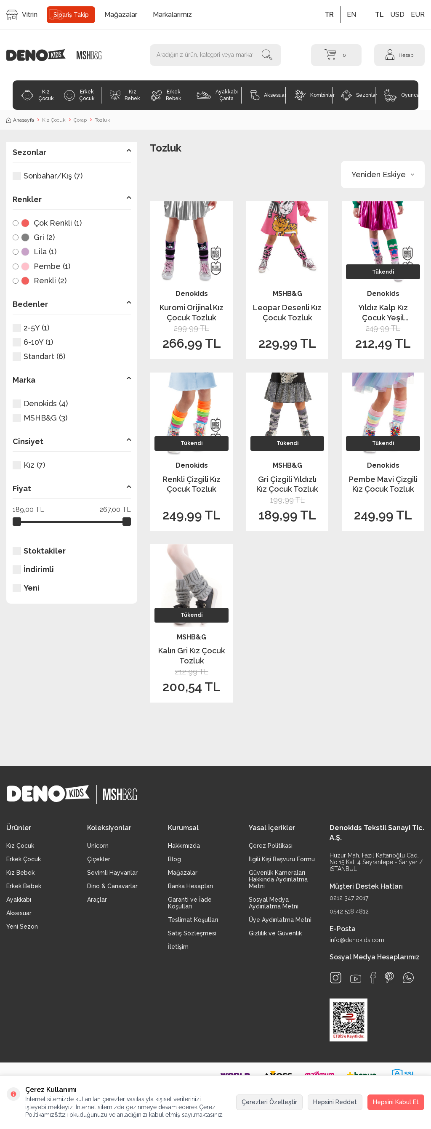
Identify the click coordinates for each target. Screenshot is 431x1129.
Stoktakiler (39, 550)
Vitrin (21, 15)
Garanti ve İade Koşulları (190, 903)
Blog (174, 859)
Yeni (26, 587)
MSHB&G (287, 294)
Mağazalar (120, 15)
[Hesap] (399, 55)
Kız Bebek (125, 95)
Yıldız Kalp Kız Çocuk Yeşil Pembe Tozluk (383, 312)
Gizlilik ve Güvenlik (275, 933)
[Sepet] (336, 55)
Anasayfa (20, 120)
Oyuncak (401, 95)
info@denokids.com (357, 940)
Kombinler (313, 95)
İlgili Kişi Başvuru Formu (282, 859)
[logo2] (89, 55)
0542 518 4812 (349, 911)
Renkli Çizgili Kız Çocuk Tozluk (191, 484)
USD (397, 15)
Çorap (80, 120)
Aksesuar (268, 95)
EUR (418, 15)
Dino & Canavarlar (112, 886)
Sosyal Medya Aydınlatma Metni (273, 903)
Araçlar (97, 899)
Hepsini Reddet (335, 1102)
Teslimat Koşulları (193, 919)
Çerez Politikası (271, 845)
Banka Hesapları (190, 886)
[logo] (40, 55)
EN (351, 15)
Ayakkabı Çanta (217, 95)
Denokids (192, 294)
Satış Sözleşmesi (192, 933)
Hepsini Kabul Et (396, 1102)
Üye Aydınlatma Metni (280, 919)
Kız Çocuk (37, 95)
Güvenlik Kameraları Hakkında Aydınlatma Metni (278, 879)
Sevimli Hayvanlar (112, 872)
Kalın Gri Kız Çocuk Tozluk (191, 655)
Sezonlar (358, 95)
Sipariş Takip (71, 14)
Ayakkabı (18, 899)
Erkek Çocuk (79, 95)
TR (329, 15)
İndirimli (33, 569)
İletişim (178, 946)
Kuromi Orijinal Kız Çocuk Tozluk (191, 312)
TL (379, 15)
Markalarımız (172, 15)
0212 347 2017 (349, 898)
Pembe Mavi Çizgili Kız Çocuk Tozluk (383, 484)
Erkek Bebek (166, 95)
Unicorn (98, 845)
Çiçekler (98, 859)
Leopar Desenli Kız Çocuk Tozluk (287, 312)
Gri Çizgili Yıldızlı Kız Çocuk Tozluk (287, 484)
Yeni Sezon (22, 926)
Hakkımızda (184, 845)
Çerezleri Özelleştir (269, 1102)
